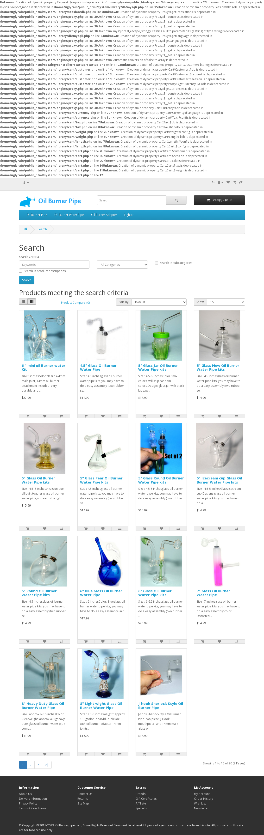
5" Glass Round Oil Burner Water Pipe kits (161, 480)
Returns (82, 799)
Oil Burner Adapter (104, 215)
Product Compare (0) (75, 303)
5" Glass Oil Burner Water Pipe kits (38, 480)
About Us (25, 794)
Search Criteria (29, 257)
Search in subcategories (173, 263)
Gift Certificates (146, 799)
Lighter (129, 215)
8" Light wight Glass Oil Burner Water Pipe (101, 705)
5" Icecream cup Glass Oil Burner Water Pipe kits (219, 480)
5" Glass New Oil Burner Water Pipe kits (218, 367)
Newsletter (201, 808)
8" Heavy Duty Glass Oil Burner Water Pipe (43, 705)
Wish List (200, 803)
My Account (202, 794)
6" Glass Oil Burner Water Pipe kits (155, 592)
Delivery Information (33, 799)
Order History (203, 799)
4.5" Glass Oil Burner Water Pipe (98, 367)
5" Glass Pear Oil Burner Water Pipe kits (101, 480)
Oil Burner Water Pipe (69, 215)
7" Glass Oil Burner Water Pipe (213, 592)
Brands (140, 794)
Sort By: (124, 302)
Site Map (83, 803)
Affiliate (141, 803)
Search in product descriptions (42, 271)
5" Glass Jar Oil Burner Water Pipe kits (158, 367)
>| (47, 765)
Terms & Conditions (32, 808)
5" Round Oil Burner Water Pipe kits (39, 592)
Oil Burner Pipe (36, 215)
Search (42, 229)
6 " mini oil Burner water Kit (43, 367)
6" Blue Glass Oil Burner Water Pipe (101, 592)
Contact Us (84, 794)
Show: (200, 302)
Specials (141, 808)
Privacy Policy (28, 803)
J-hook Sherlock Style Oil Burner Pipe (160, 705)
